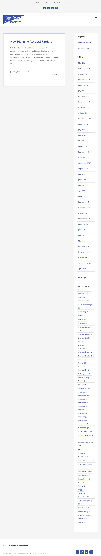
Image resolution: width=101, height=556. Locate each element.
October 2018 (83, 113)
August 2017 (83, 169)
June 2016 (82, 230)
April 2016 (82, 235)
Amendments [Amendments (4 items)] (83, 290)
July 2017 (81, 174)
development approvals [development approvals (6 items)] (82, 415)
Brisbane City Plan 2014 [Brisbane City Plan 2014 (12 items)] (84, 339)
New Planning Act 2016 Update (31, 41)
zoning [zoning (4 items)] (81, 522)
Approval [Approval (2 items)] (82, 294)
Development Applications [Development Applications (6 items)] (83, 401)
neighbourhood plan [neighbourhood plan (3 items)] (85, 465)
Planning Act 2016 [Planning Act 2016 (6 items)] (85, 471)
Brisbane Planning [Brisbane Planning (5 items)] (85, 356)
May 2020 (82, 63)
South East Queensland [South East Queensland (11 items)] (83, 495)
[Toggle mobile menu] (96, 18)
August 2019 (83, 85)
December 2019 (84, 68)
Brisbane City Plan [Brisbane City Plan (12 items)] (85, 334)
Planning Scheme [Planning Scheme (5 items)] (85, 475)
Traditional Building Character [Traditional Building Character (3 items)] (84, 517)
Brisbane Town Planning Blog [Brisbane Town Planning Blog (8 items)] (83, 368)
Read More (53, 75)
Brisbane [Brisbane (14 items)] (82, 323)
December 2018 (84, 102)
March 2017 (82, 196)
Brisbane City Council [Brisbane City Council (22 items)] (85, 328)
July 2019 (81, 91)
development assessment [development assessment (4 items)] (83, 422)
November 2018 (84, 107)
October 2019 (83, 74)
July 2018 (81, 130)
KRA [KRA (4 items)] (80, 449)
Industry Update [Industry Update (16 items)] (85, 431)
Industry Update (27, 72)
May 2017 (82, 185)
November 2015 (84, 252)
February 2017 (83, 202)
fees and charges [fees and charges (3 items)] (84, 428)
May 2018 (82, 141)
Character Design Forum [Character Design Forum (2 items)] (84, 379)
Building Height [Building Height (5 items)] (84, 374)
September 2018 (84, 118)
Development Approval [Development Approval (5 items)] (82, 408)
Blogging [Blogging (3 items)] (82, 319)
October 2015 (83, 257)
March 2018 (82, 146)
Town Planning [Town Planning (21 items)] (84, 512)
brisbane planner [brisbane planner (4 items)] (85, 352)
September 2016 (84, 219)
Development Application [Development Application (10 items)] (83, 394)
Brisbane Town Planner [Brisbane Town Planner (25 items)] (83, 361)
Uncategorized (83, 48)
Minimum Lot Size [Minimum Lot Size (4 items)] (85, 460)
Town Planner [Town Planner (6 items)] (84, 508)
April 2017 (82, 191)
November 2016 (84, 207)
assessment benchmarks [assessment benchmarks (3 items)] (83, 299)
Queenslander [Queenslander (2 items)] (84, 479)
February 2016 (83, 246)
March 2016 (82, 241)
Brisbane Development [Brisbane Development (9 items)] (83, 346)
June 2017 (82, 180)
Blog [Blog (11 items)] (81, 315)
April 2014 (82, 269)
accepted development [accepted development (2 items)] (83, 284)
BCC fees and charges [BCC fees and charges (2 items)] (85, 306)
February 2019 (83, 96)
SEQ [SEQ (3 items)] (80, 490)
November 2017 (84, 157)
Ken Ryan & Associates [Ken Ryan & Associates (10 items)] (85, 444)
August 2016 (83, 224)
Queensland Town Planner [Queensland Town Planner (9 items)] (84, 484)
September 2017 (84, 163)
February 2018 (83, 152)
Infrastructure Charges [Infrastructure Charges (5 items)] (85, 437)
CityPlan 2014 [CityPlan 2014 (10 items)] (84, 389)
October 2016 (83, 213)
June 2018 (82, 135)
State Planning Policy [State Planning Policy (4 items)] (85, 502)
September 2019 (84, 80)
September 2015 (84, 263)
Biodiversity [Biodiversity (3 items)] (83, 312)
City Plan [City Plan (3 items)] (82, 385)
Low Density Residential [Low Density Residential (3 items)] (83, 454)
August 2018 (83, 124)
